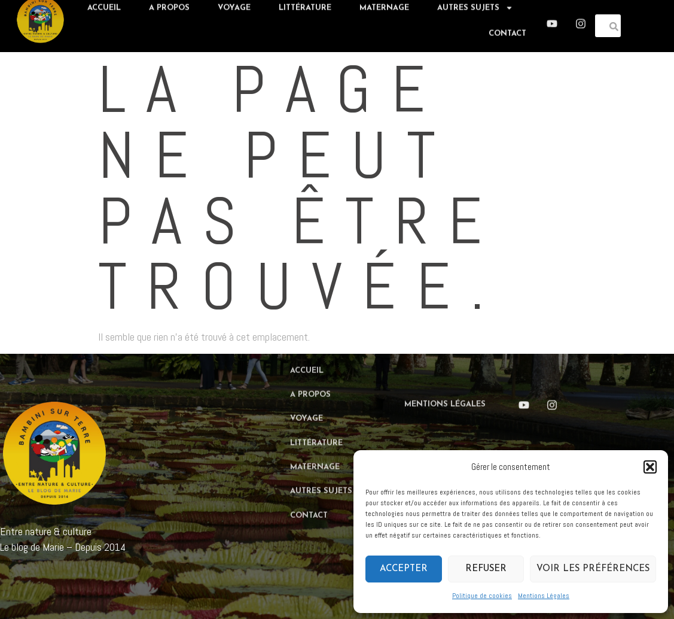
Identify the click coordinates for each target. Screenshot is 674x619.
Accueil (307, 343)
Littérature (316, 416)
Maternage (315, 440)
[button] (650, 467)
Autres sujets (328, 464)
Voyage (306, 392)
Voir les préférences (592, 569)
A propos (310, 367)
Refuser (486, 569)
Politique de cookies (482, 595)
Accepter (404, 569)
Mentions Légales (543, 595)
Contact (507, 29)
